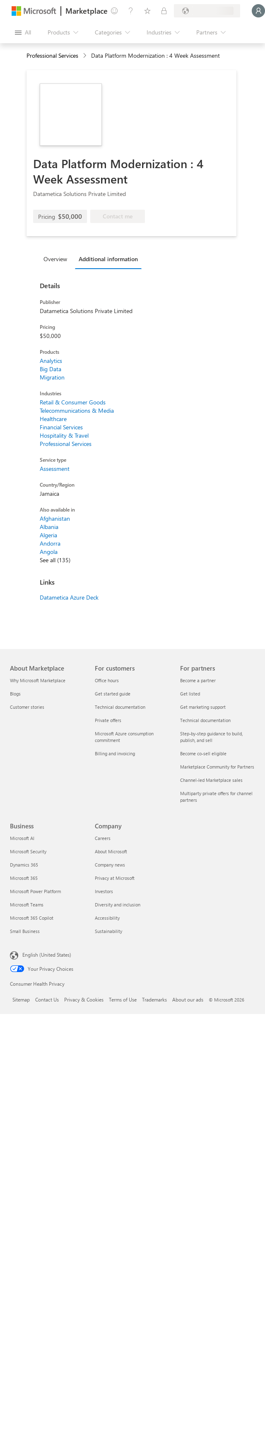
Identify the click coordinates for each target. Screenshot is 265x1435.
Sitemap (21, 999)
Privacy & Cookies (84, 999)
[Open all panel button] (23, 32)
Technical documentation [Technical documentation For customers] (120, 707)
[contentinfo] (85, 56)
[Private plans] (164, 11)
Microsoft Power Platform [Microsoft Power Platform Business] (35, 891)
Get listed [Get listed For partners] (190, 694)
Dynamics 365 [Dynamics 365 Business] (24, 865)
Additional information (108, 259)
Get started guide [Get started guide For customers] (112, 694)
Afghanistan (55, 518)
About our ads (187, 999)
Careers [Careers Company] (103, 838)
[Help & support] (130, 11)
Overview (55, 259)
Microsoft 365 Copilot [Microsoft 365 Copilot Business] (31, 918)
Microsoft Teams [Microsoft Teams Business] (26, 904)
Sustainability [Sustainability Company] (108, 931)
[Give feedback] (114, 11)
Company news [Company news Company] (110, 865)
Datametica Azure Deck (69, 597)
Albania (49, 527)
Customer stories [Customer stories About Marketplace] (27, 707)
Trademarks (154, 999)
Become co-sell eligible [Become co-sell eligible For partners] (203, 753)
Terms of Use (123, 999)
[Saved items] (147, 11)
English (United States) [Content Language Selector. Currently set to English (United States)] (46, 954)
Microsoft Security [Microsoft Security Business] (28, 851)
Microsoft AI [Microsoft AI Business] (22, 838)
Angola (49, 552)
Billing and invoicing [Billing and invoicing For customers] (115, 753)
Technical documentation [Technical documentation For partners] (205, 720)
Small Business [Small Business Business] (25, 931)
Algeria (48, 535)
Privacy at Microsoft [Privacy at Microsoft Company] (115, 878)
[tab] (57, 259)
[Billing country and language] (207, 10)
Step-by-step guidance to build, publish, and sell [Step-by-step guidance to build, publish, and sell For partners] (211, 736)
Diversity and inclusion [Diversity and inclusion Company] (117, 904)
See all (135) (55, 560)
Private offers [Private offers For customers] (108, 720)
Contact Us (47, 999)
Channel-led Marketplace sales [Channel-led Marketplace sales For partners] (211, 780)
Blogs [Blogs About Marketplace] (15, 694)
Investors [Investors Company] (104, 891)
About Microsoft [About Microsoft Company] (111, 851)
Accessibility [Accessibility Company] (107, 918)
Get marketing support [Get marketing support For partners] (203, 707)
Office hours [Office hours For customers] (107, 680)
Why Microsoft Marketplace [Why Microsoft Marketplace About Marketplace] (37, 680)
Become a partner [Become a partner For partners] (198, 680)
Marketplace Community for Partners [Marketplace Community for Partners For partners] (217, 767)
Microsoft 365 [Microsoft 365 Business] (24, 878)
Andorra (50, 543)
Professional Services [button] (52, 55)
